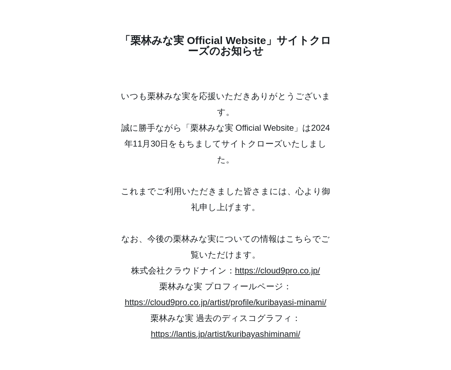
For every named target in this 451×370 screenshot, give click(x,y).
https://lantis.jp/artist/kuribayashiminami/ (225, 334)
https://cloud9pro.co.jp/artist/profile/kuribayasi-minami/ (225, 302)
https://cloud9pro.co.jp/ (277, 270)
